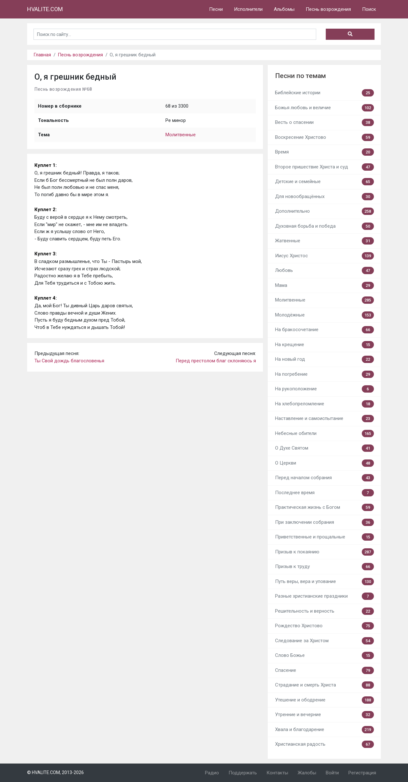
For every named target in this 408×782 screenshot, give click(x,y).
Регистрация (362, 773)
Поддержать (243, 773)
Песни (216, 9)
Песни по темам (300, 76)
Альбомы (284, 9)
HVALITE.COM (45, 9)
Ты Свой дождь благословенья (69, 361)
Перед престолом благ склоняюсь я (216, 361)
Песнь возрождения (328, 9)
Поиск (369, 9)
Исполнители (248, 9)
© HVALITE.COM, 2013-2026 (55, 772)
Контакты (277, 773)
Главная (42, 55)
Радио (212, 773)
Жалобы (307, 773)
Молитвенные (180, 135)
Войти (332, 773)
